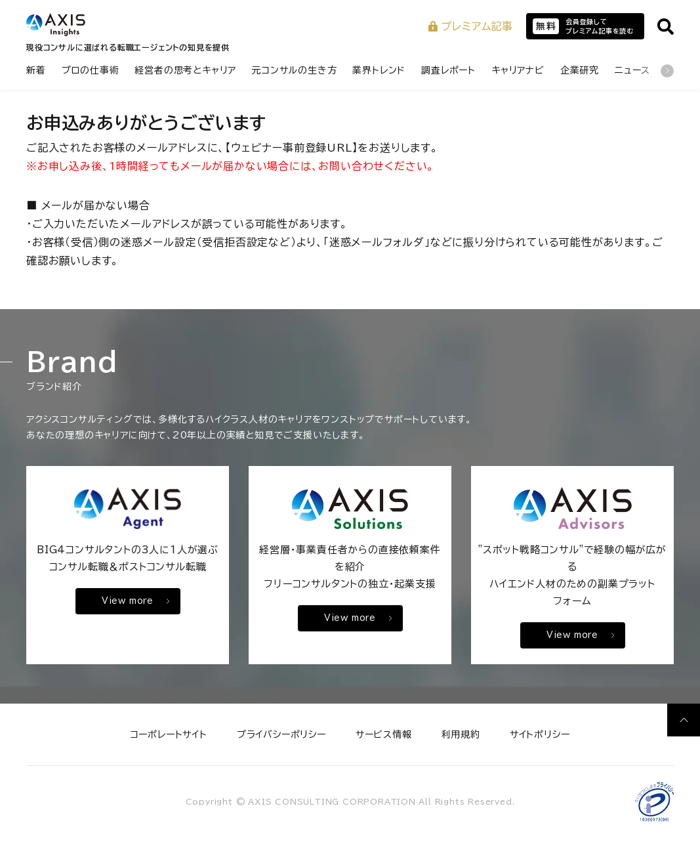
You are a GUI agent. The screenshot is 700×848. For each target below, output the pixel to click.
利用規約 (461, 734)
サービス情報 (384, 734)
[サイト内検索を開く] (665, 26)
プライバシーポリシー (281, 734)
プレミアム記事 (470, 26)
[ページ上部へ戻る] (683, 720)
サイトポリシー (540, 734)
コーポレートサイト (169, 734)
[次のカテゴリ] (667, 70)
